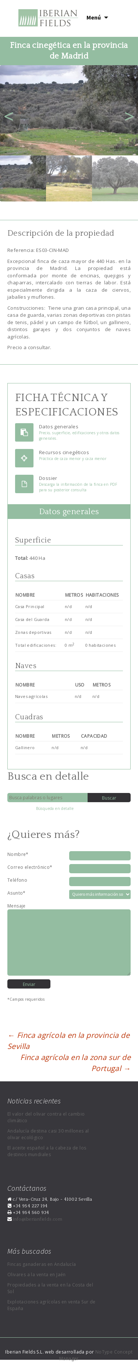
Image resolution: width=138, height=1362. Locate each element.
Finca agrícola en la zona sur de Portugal (75, 1062)
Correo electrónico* (30, 867)
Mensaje (16, 906)
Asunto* (16, 893)
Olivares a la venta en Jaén (36, 1274)
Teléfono (17, 880)
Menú (93, 17)
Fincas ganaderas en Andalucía (41, 1264)
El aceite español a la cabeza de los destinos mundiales (46, 1151)
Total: (22, 558)
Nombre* (18, 854)
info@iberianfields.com (37, 1219)
